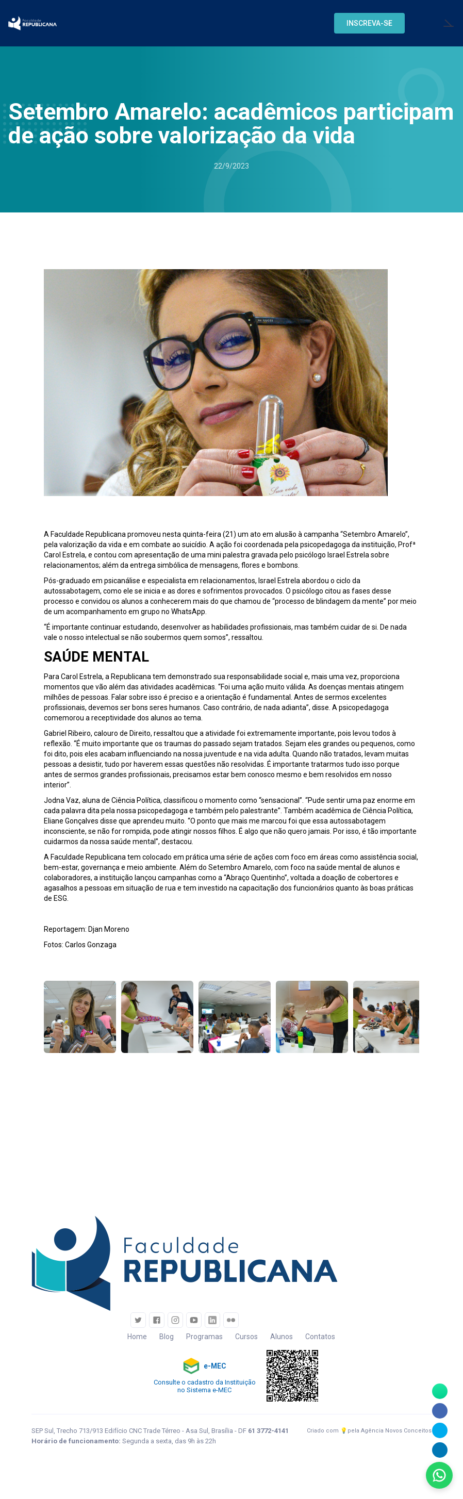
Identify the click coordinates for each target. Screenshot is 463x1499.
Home (137, 1336)
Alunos (281, 1336)
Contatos (320, 1336)
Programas (204, 1336)
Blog (166, 1336)
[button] (369, 23)
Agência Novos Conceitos (396, 1430)
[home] (32, 23)
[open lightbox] (80, 1017)
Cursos (246, 1336)
